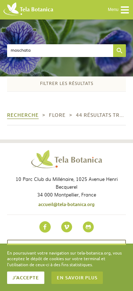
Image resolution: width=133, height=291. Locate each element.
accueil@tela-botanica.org (66, 204)
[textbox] (60, 50)
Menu (118, 10)
